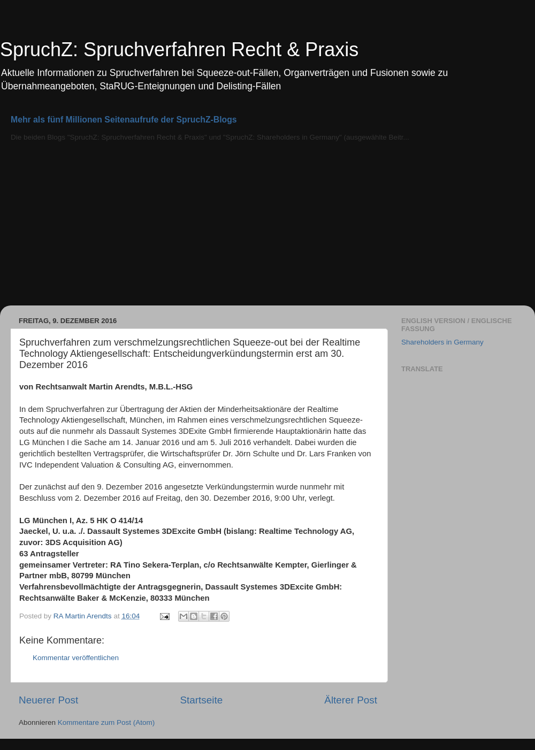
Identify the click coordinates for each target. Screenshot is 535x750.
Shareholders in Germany (442, 342)
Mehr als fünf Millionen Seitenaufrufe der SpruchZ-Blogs (124, 119)
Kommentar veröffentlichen (76, 658)
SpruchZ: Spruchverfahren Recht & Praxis (179, 49)
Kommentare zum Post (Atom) (106, 722)
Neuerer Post (48, 700)
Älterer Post (350, 700)
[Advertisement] (267, 225)
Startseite (201, 700)
